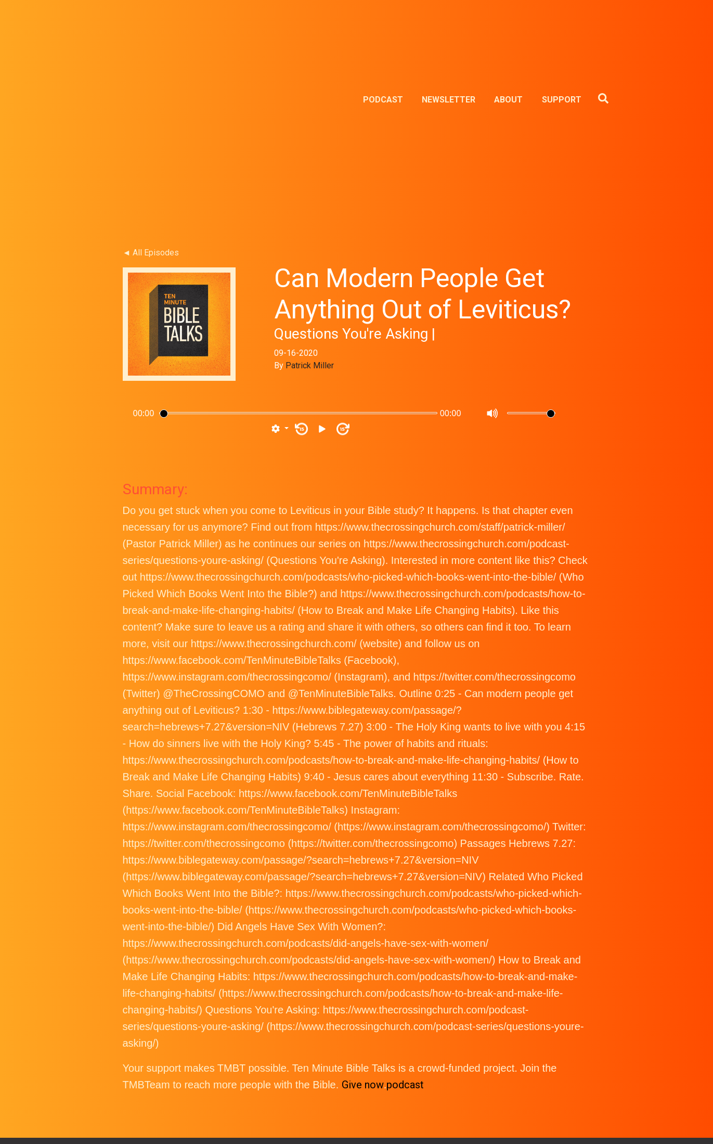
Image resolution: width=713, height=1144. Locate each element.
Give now (363, 943)
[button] (279, 288)
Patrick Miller (310, 224)
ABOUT (508, 29)
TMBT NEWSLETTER (356, 1089)
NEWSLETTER (448, 29)
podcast (405, 943)
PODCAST (383, 29)
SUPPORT (561, 29)
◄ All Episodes (151, 112)
